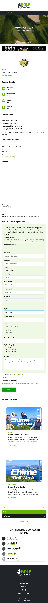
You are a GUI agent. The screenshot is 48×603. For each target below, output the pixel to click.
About (24, 580)
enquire (38, 132)
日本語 (24, 590)
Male (6, 270)
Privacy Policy (24, 593)
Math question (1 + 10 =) (9, 380)
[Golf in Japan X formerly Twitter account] (8, 13)
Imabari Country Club (14, 548)
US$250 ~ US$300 (10, 352)
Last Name (7, 260)
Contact (24, 587)
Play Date (6, 309)
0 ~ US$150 (8, 347)
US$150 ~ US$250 (10, 349)
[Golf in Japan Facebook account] (5, 13)
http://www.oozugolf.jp (8, 157)
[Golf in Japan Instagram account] (2, 13)
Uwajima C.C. (11, 538)
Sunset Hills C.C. (12, 558)
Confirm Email (8, 289)
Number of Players (9, 316)
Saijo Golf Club (12, 543)
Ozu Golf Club (11, 553)
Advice (10, 432)
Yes (6, 326)
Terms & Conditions (17, 374)
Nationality (7, 274)
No (11, 326)
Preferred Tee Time (9, 337)
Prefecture (7, 296)
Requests (6, 356)
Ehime (4, 70)
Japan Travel (12, 485)
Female (13, 270)
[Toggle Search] (41, 13)
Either (16, 326)
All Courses (24, 521)
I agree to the (13, 374)
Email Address (8, 281)
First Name (7, 252)
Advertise (24, 583)
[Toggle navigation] (45, 13)
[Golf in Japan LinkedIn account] (11, 13)
